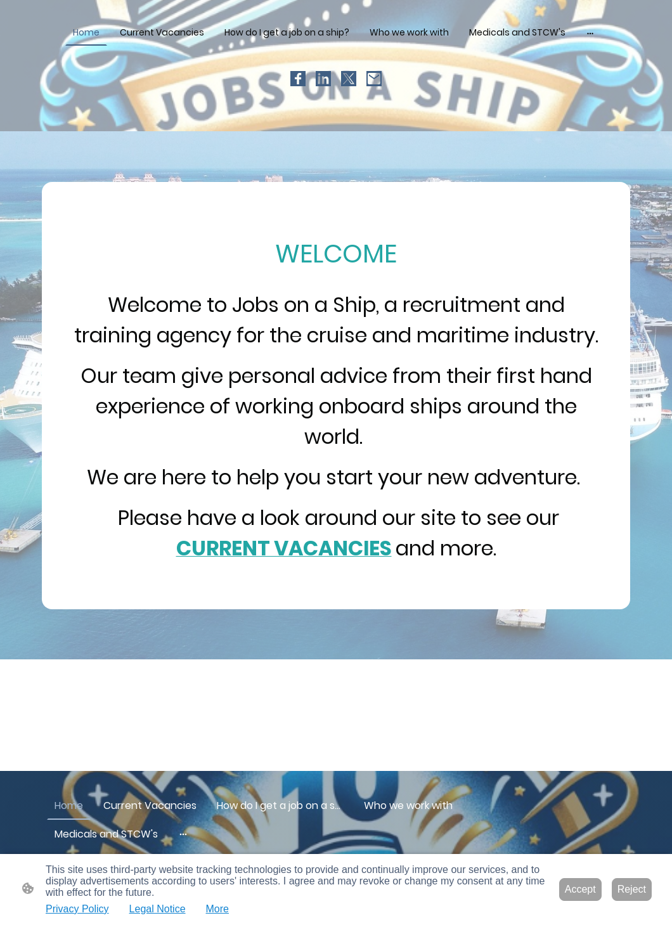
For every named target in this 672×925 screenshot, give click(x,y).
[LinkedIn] (323, 78)
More (217, 908)
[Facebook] (298, 78)
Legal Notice (157, 908)
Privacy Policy (77, 908)
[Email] (374, 78)
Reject (631, 889)
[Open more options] (590, 32)
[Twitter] (348, 78)
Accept (580, 889)
